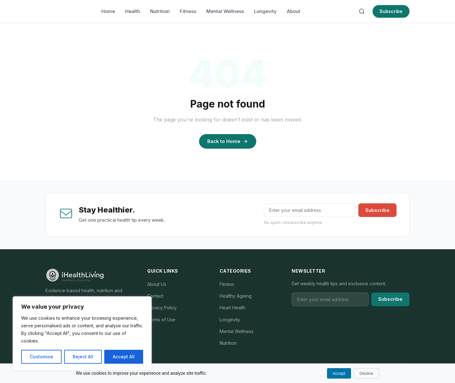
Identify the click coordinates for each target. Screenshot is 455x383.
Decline (366, 373)
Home (108, 11)
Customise (41, 356)
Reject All (83, 356)
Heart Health (233, 307)
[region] (82, 333)
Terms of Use (161, 319)
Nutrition (160, 11)
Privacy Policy (162, 307)
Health (132, 11)
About (293, 11)
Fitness (188, 11)
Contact (155, 296)
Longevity (265, 11)
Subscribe (391, 11)
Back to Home (227, 141)
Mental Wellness (225, 11)
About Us (156, 284)
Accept (339, 373)
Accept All (124, 356)
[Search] (361, 11)
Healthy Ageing (236, 296)
